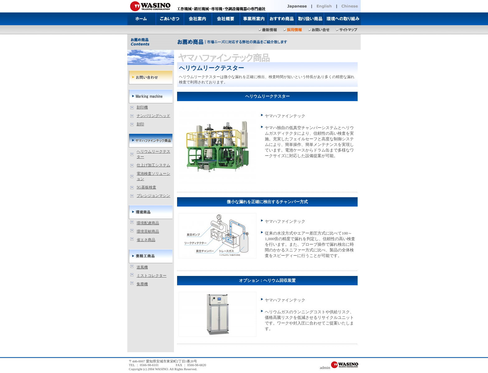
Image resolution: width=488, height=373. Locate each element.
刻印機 (142, 107)
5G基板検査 (146, 187)
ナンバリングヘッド (153, 116)
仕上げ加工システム (153, 165)
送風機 (142, 267)
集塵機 (142, 284)
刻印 (140, 124)
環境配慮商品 (148, 223)
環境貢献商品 (148, 231)
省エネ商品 (146, 240)
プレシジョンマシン (153, 195)
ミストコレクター (152, 275)
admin (325, 367)
